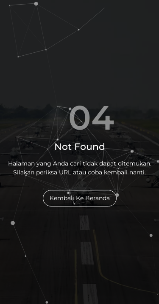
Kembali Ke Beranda (80, 198)
